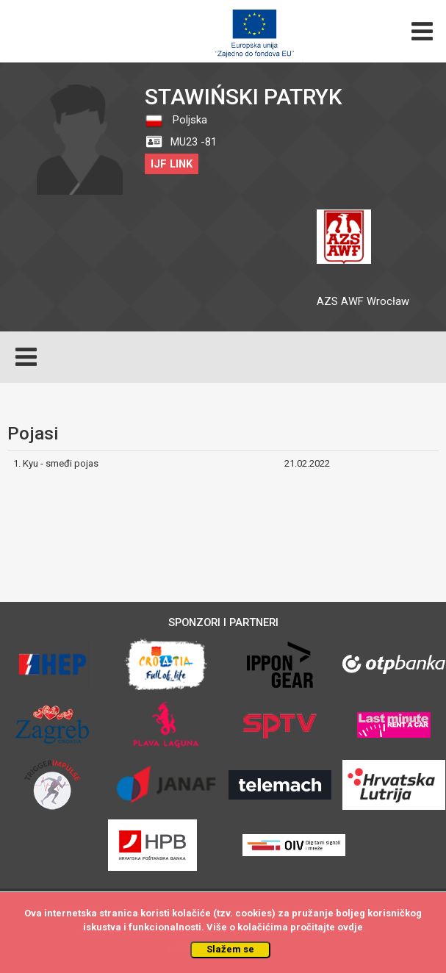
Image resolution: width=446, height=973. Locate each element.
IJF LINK (172, 163)
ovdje (350, 927)
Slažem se (230, 949)
